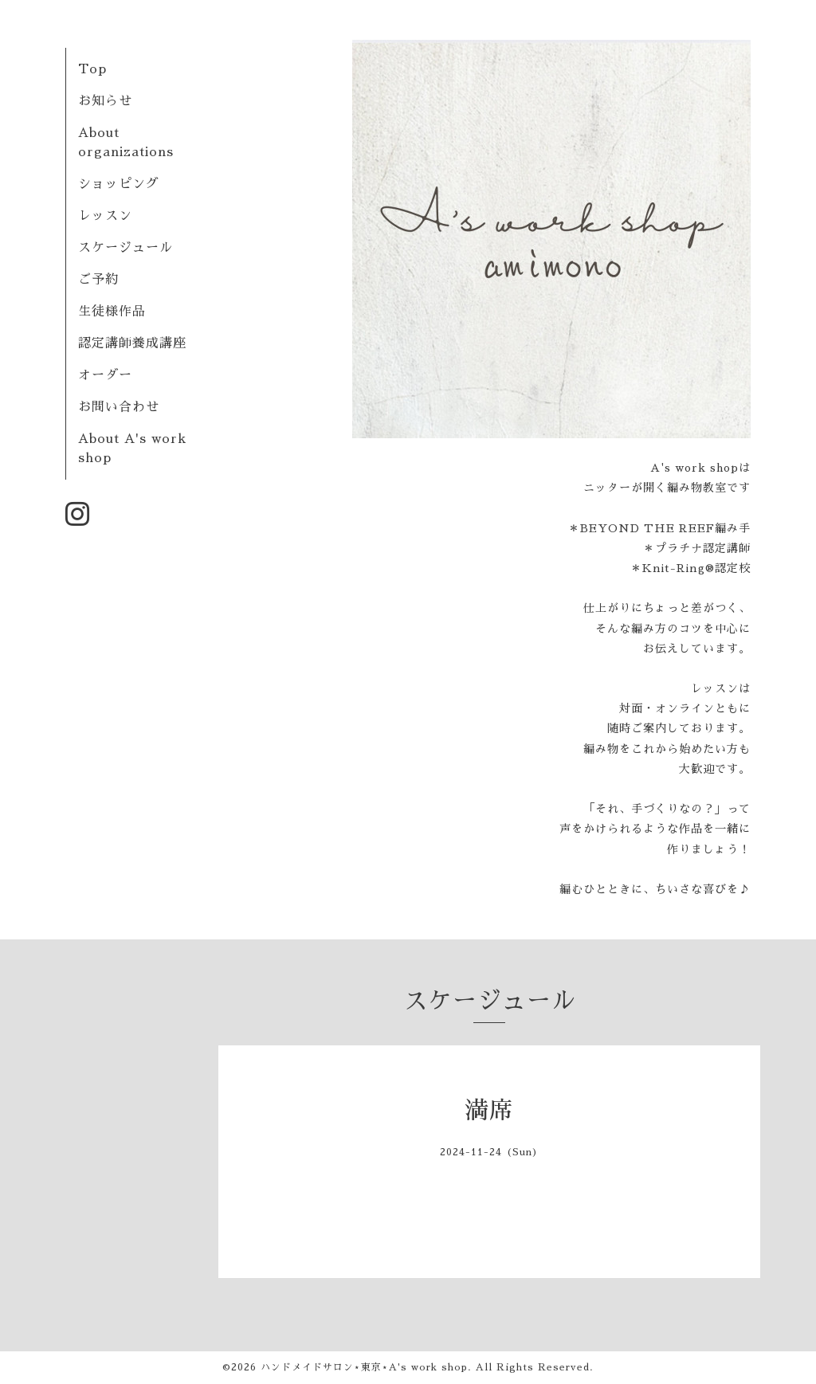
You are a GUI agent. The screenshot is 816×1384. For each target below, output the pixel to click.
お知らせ (105, 101)
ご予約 (98, 279)
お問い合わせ (118, 407)
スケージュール (125, 247)
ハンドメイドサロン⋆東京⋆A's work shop (364, 1367)
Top (92, 69)
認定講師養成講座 (132, 343)
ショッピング (118, 184)
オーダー (105, 375)
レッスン (105, 216)
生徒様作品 (112, 311)
